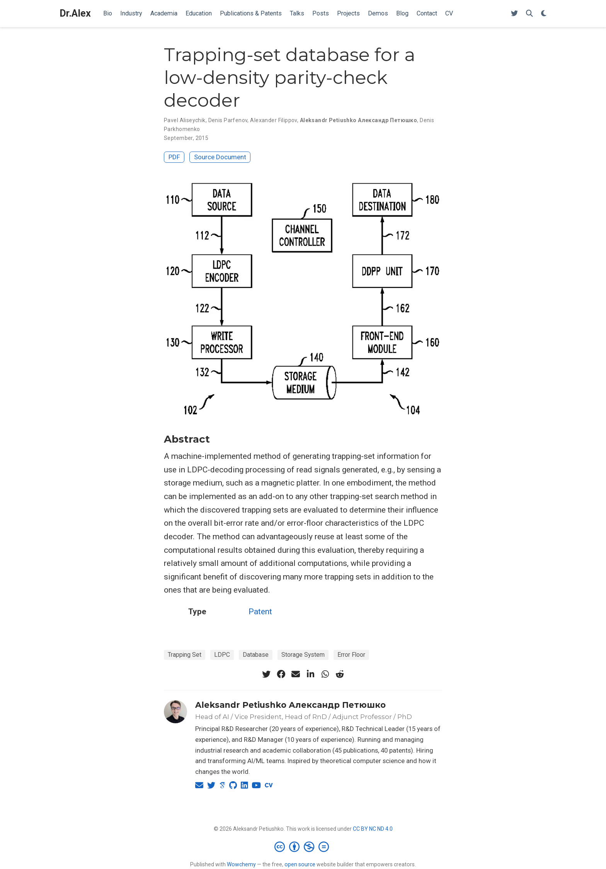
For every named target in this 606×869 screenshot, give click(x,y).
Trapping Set (184, 654)
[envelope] (295, 674)
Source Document (220, 157)
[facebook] (281, 674)
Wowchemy (241, 864)
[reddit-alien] (340, 674)
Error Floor (351, 654)
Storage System (303, 654)
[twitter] (266, 674)
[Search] (529, 13)
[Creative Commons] (303, 847)
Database (256, 654)
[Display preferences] (543, 13)
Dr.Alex (75, 13)
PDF (174, 157)
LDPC (222, 654)
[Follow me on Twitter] (514, 13)
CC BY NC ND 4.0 (373, 829)
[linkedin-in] (310, 674)
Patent (260, 611)
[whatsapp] (325, 674)
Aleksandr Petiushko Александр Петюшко (290, 705)
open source (299, 864)
